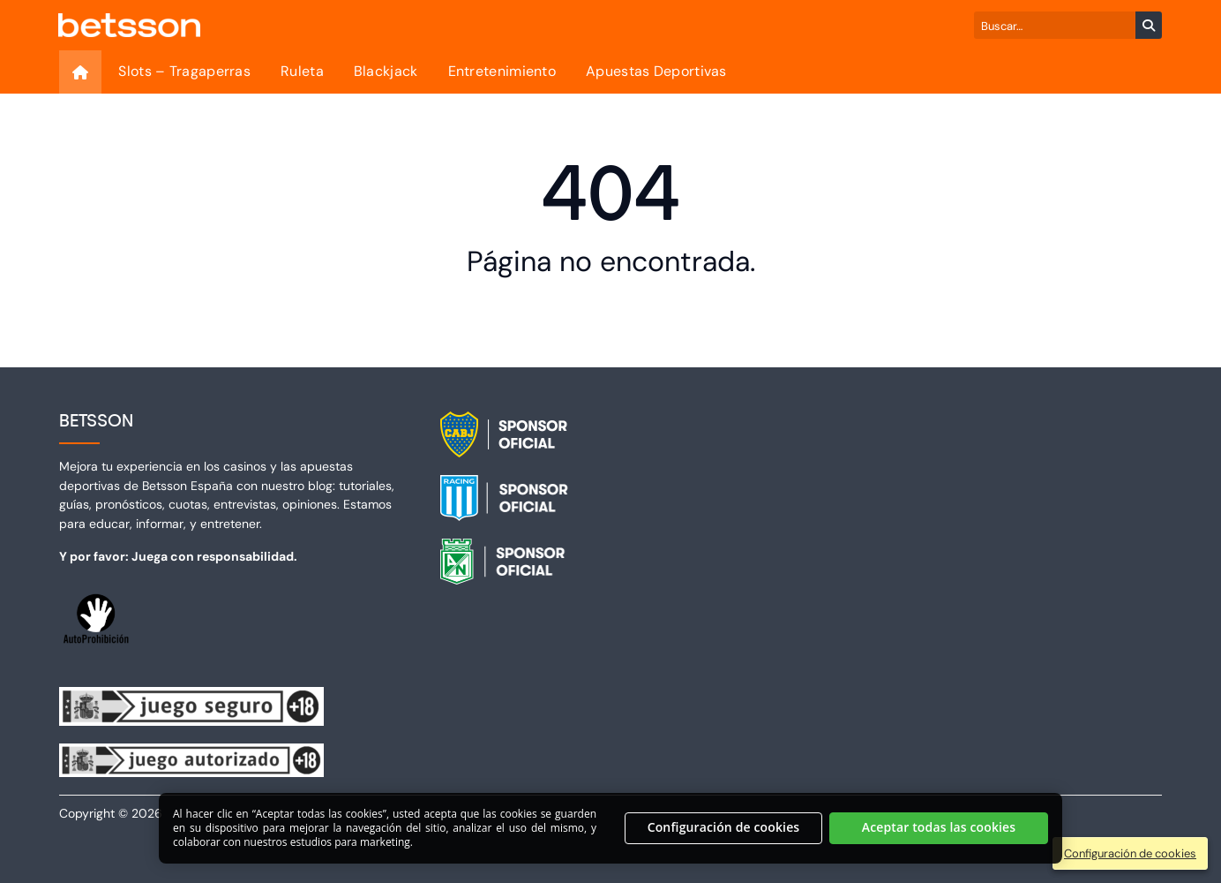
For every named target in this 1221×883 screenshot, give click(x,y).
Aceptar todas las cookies (939, 837)
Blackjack (386, 71)
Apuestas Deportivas (656, 71)
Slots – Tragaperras (184, 71)
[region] (610, 838)
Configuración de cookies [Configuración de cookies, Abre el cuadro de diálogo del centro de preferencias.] (724, 837)
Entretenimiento (502, 71)
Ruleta (302, 71)
